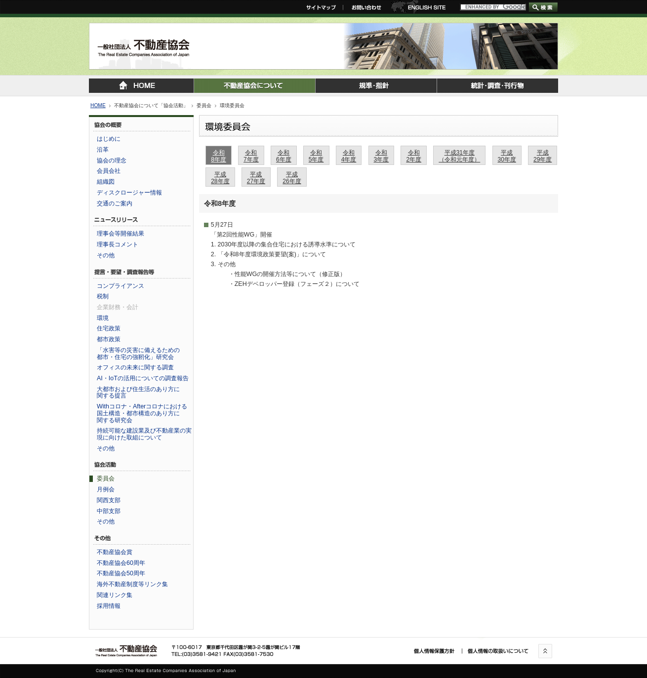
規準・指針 (376, 86)
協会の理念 (111, 160)
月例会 (106, 489)
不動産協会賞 (114, 552)
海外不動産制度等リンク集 (132, 584)
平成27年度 (256, 177)
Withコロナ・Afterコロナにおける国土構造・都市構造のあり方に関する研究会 (142, 413)
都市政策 (109, 339)
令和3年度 (381, 155)
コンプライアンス (120, 285)
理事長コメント (117, 244)
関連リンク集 (114, 595)
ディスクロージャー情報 (129, 192)
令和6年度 (283, 155)
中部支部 (109, 511)
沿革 (103, 149)
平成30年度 (507, 155)
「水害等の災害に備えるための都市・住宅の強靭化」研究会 (138, 353)
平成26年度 (292, 177)
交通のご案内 (114, 203)
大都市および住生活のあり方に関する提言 (138, 392)
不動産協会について (254, 86)
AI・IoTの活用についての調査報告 (143, 378)
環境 (103, 318)
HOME (98, 105)
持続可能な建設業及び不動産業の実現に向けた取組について (144, 434)
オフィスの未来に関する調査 (135, 367)
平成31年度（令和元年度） (459, 155)
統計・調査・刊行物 (497, 86)
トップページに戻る (141, 86)
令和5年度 (316, 155)
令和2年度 (413, 155)
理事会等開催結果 (120, 233)
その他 (106, 255)
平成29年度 (542, 155)
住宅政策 (109, 328)
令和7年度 (251, 155)
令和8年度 (218, 155)
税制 (103, 296)
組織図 (106, 181)
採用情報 (109, 605)
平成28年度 (220, 177)
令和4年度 (349, 155)
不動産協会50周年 (121, 573)
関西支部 (109, 500)
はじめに (109, 138)
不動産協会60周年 (121, 562)
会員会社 (109, 170)
